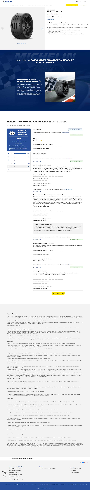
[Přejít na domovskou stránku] (7, 1)
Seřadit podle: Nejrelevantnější (75, 129)
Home (11, 458)
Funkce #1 (38, 68)
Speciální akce (49, 4)
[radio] (18, 154)
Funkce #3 (52, 68)
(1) (66, 24)
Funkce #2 (45, 68)
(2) (83, 24)
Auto (15, 458)
